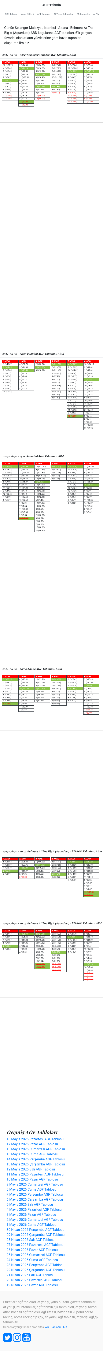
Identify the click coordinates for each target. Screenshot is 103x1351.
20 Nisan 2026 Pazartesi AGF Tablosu (35, 1280)
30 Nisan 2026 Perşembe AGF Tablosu (35, 1230)
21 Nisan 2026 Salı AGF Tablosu (31, 1275)
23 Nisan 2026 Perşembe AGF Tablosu (35, 1265)
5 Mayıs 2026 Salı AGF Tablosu (30, 1205)
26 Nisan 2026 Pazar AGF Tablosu (32, 1250)
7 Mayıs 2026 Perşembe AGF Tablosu (35, 1194)
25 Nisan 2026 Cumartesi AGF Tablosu (36, 1255)
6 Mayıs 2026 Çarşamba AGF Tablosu (35, 1199)
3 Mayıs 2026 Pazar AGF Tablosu (31, 1215)
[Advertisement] (51, 182)
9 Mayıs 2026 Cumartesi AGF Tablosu (35, 1184)
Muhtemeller (83, 14)
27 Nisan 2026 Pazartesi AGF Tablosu (35, 1245)
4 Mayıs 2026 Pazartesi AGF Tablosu (34, 1210)
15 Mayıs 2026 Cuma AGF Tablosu (32, 1154)
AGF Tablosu (43, 14)
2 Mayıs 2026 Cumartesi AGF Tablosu (35, 1220)
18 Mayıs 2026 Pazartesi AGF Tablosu (35, 1139)
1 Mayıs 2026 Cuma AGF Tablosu (31, 1225)
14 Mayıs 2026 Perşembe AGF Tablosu (36, 1159)
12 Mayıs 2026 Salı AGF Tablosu (31, 1169)
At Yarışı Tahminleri (63, 14)
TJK (65, 1327)
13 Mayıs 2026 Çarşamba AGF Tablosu (36, 1164)
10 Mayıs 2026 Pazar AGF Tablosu (32, 1179)
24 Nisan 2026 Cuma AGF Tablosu (32, 1260)
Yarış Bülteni (27, 14)
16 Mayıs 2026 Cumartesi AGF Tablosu (36, 1149)
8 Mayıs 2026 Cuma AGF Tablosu (31, 1189)
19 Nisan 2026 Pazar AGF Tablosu (32, 1285)
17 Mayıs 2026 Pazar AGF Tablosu (32, 1144)
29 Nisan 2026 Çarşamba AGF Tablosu (36, 1235)
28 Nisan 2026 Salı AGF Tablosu (31, 1240)
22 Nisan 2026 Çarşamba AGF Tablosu (36, 1270)
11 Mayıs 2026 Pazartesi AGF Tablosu (35, 1174)
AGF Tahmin (51, 5)
